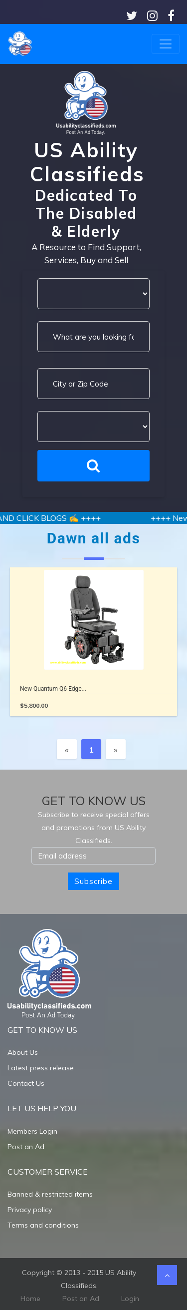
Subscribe (93, 881)
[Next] (116, 749)
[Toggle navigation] (166, 44)
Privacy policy (29, 1209)
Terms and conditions (43, 1225)
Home (30, 1298)
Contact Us (25, 1083)
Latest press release (40, 1067)
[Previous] (67, 749)
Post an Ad (25, 1146)
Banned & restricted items (50, 1194)
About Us (22, 1052)
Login (130, 1298)
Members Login (32, 1131)
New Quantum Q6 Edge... (53, 688)
